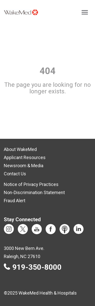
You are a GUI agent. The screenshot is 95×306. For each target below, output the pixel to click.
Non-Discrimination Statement (34, 192)
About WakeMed (20, 149)
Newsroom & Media (23, 165)
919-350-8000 (37, 267)
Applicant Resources (25, 157)
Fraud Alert (14, 200)
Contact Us (15, 173)
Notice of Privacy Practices (31, 184)
